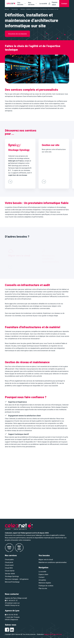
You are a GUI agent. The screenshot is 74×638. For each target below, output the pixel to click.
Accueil (7, 9)
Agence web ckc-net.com (53, 634)
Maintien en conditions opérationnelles (53, 562)
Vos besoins (20, 3)
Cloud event (9, 565)
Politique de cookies (46, 586)
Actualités (42, 580)
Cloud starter (9, 571)
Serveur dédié (10, 574)
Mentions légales (45, 583)
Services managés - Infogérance (16, 579)
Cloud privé (9, 562)
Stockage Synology (12, 576)
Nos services (31, 3)
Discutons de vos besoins (17, 34)
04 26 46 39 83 (11, 615)
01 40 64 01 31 (11, 600)
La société (43, 4)
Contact (41, 577)
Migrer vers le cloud (46, 559)
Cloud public (9, 559)
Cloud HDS (9, 568)
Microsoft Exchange (12, 582)
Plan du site (43, 588)
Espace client (43, 574)
